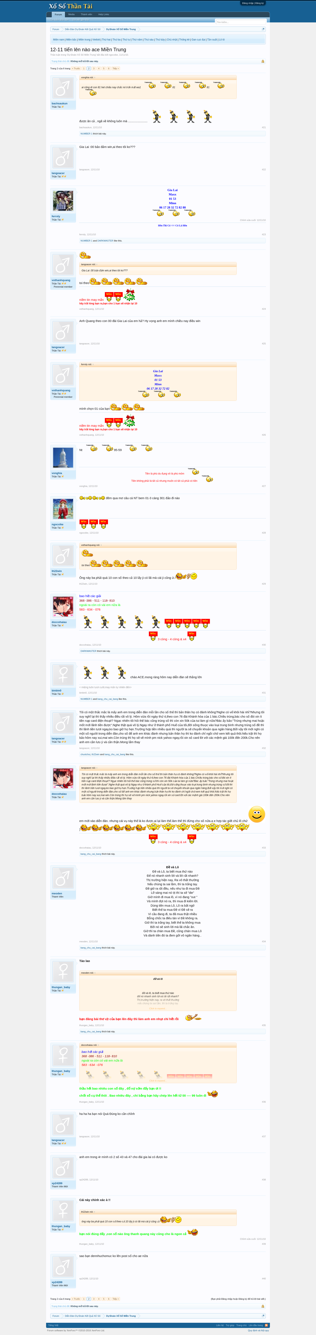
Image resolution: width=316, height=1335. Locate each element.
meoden (57, 893)
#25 (264, 343)
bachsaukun (59, 103)
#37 (264, 1136)
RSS (266, 1325)
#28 (264, 533)
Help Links (103, 14)
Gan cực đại (198, 39)
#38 (264, 1179)
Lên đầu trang (256, 1325)
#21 (264, 127)
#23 (264, 234)
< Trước (76, 68)
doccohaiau (59, 622)
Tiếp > (116, 68)
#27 (264, 486)
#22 (264, 169)
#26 (264, 435)
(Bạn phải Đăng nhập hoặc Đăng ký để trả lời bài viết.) (238, 1299)
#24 (264, 309)
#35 (264, 1025)
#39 (264, 1244)
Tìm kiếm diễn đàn (59, 19)
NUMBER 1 (86, 133)
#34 (264, 941)
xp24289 (57, 1183)
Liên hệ (220, 1325)
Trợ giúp (230, 1325)
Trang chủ (241, 1325)
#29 (264, 584)
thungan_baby (61, 987)
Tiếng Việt (53, 1325)
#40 (264, 1278)
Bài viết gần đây (81, 19)
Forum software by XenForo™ (76, 1330)
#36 (264, 1102)
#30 (264, 645)
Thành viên (86, 14)
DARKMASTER (105, 240)
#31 (264, 692)
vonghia (57, 473)
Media (71, 14)
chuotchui (85, 754)
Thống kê (184, 39)
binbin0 (56, 690)
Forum (58, 14)
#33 (264, 847)
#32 (264, 748)
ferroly (56, 216)
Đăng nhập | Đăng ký (253, 3)
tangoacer (58, 173)
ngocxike (113, 55)
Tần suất (212, 39)
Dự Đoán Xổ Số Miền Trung (81, 55)
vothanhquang (61, 280)
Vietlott (96, 39)
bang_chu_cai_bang (107, 699)
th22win (57, 571)
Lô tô (222, 39)
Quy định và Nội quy (258, 1330)
